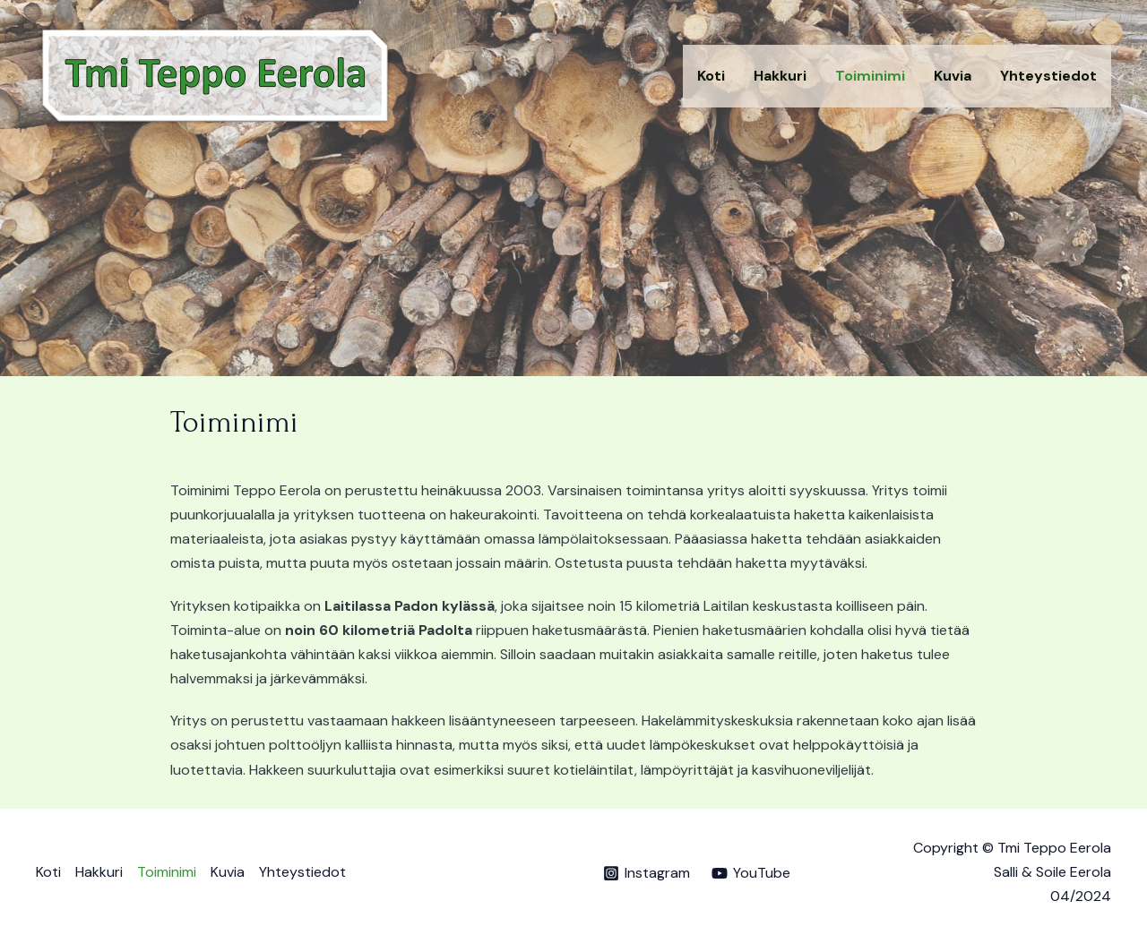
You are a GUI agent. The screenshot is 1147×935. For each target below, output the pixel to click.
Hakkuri (780, 75)
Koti (711, 75)
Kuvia (952, 75)
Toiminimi (870, 75)
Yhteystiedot (1048, 75)
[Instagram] (646, 873)
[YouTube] (751, 873)
